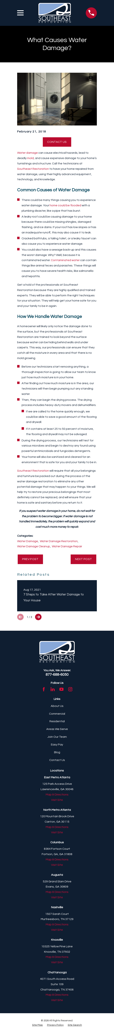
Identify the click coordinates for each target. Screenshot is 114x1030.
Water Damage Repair (67, 546)
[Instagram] (70, 689)
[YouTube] (61, 689)
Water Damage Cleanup (33, 546)
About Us (57, 706)
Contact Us (57, 141)
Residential (57, 721)
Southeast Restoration (33, 168)
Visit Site (57, 799)
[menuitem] (37, 1025)
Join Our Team (57, 736)
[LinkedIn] (53, 689)
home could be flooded (65, 205)
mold (30, 158)
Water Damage (27, 541)
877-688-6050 (57, 674)
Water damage (27, 152)
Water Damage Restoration (59, 541)
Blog (57, 752)
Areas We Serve (57, 729)
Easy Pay (57, 744)
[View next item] (38, 617)
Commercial (57, 713)
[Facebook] (44, 689)
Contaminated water (65, 260)
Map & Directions (57, 794)
